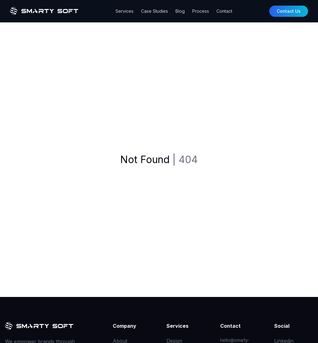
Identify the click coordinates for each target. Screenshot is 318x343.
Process (200, 11)
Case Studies (154, 11)
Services (125, 11)
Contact (224, 11)
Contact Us (289, 11)
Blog (180, 11)
